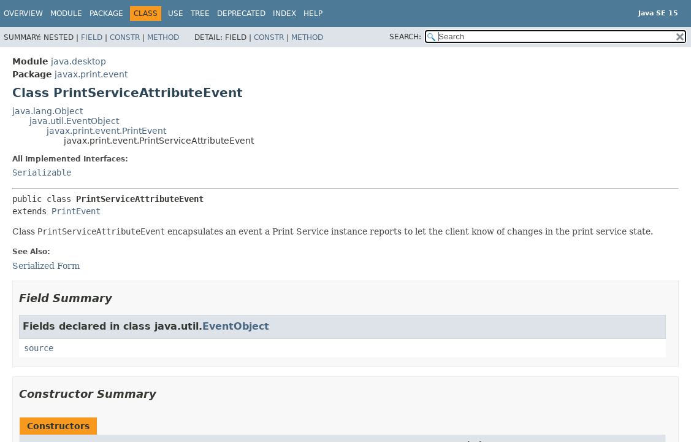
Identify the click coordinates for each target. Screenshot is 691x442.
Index (284, 13)
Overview (23, 13)
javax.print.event (91, 74)
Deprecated (241, 13)
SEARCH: (405, 37)
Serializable (41, 172)
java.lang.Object (47, 111)
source (38, 348)
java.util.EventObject (74, 121)
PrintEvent (76, 211)
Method (163, 37)
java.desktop (78, 61)
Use (175, 13)
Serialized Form (46, 266)
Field (91, 37)
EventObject (235, 326)
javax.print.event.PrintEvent (106, 131)
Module (66, 13)
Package (106, 13)
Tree (200, 13)
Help (313, 13)
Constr (125, 37)
